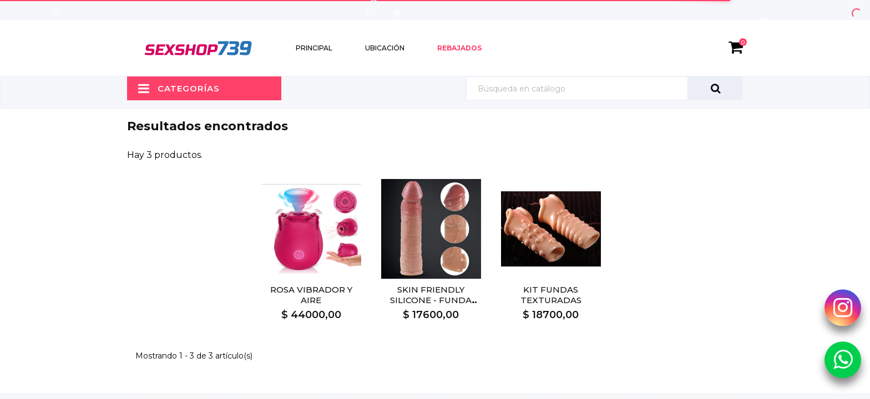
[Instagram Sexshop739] (842, 307)
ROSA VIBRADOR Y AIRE (311, 294)
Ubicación (384, 48)
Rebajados (459, 48)
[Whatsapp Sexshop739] (842, 359)
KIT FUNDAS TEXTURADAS (550, 294)
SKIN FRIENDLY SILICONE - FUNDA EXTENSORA (431, 300)
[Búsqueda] (604, 88)
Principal (314, 48)
